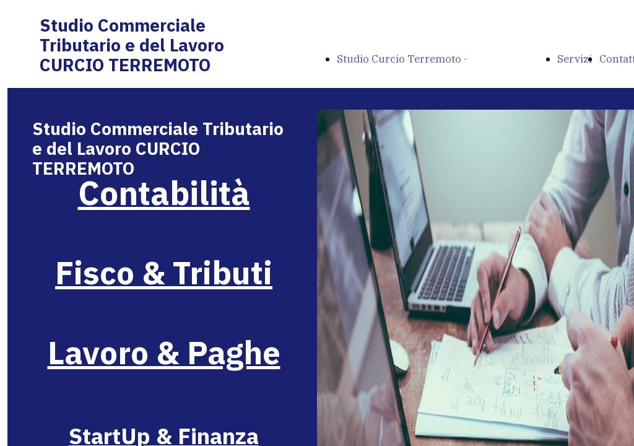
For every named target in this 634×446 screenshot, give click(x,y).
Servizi (574, 59)
